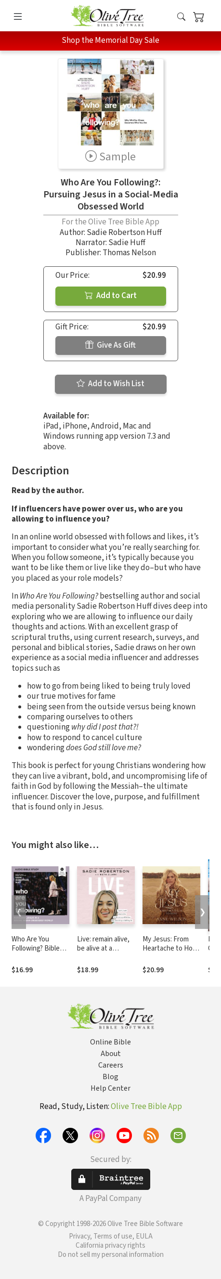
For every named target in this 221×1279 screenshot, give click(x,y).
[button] (181, 18)
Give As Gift (110, 345)
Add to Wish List (110, 384)
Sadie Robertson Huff (124, 232)
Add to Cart (111, 295)
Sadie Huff (126, 242)
